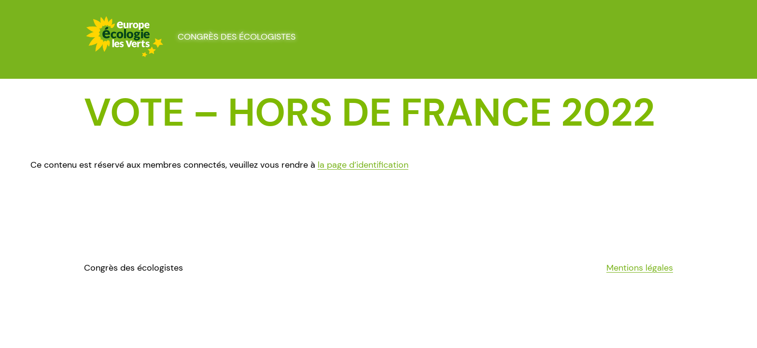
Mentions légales (639, 268)
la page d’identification (363, 165)
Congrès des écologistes (236, 37)
